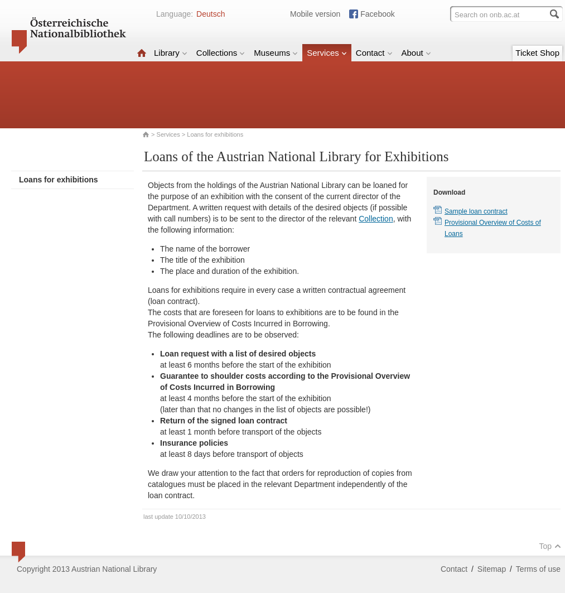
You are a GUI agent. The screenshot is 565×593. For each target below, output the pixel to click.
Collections (220, 52)
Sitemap (491, 569)
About (416, 52)
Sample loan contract (476, 211)
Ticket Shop (537, 52)
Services (327, 52)
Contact (374, 52)
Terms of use (538, 569)
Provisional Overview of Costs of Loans (493, 228)
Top (550, 546)
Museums (276, 52)
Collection (376, 218)
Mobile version (315, 13)
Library (170, 52)
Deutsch (210, 13)
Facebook (377, 13)
